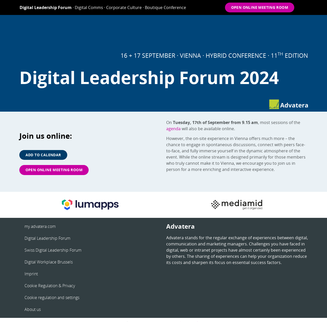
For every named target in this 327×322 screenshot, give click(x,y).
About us (32, 309)
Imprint (31, 274)
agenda (173, 128)
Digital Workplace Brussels (48, 262)
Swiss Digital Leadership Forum (52, 250)
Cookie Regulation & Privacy (49, 285)
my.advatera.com (40, 226)
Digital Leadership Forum (47, 238)
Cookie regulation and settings (51, 297)
